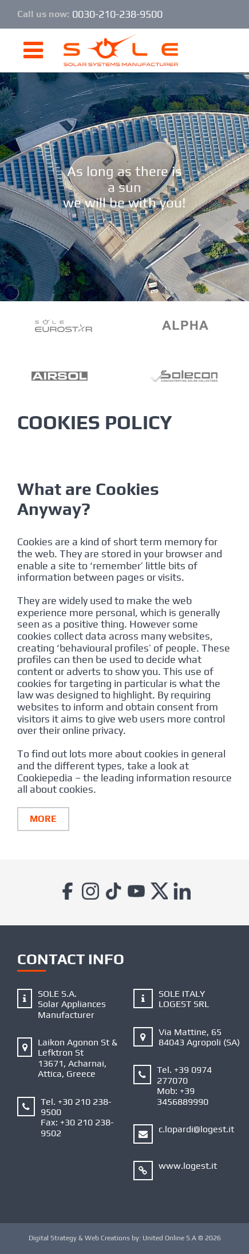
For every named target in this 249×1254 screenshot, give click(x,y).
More (43, 818)
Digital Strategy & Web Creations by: (125, 1238)
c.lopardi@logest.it (196, 1129)
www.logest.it (188, 1165)
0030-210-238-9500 (117, 14)
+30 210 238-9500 (76, 1106)
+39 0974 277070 (184, 1074)
